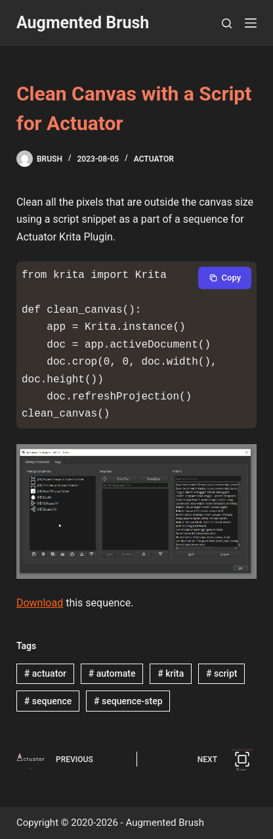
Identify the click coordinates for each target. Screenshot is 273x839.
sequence (48, 701)
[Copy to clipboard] (224, 278)
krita (171, 673)
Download (39, 603)
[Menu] (251, 23)
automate (112, 673)
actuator (45, 673)
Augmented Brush (82, 22)
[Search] (227, 23)
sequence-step (128, 701)
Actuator (154, 159)
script (222, 673)
